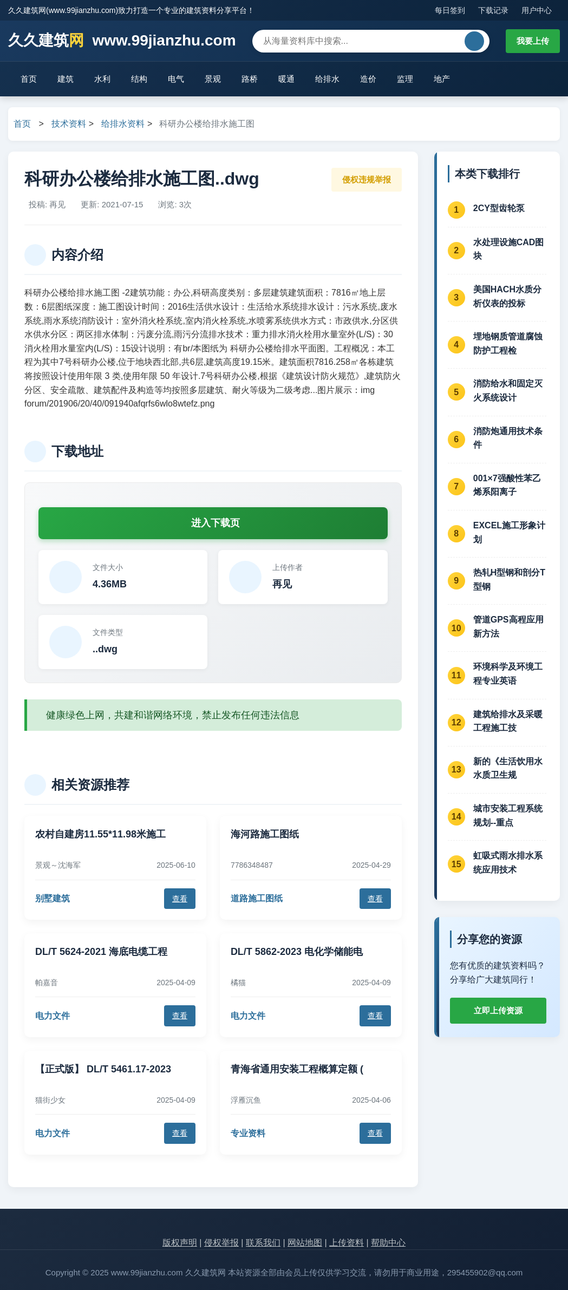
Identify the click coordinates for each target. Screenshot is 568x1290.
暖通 (286, 78)
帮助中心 (388, 1242)
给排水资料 (123, 123)
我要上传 (533, 40)
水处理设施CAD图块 (508, 249)
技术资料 (68, 123)
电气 (176, 78)
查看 (179, 898)
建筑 (65, 78)
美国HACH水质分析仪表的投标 (507, 296)
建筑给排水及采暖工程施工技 (508, 721)
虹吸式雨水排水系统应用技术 (508, 862)
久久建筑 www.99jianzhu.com (122, 41)
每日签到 (450, 10)
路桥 (249, 78)
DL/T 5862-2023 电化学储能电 (297, 951)
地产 (442, 78)
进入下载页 (215, 523)
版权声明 (179, 1242)
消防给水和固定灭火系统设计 (508, 390)
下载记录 (493, 10)
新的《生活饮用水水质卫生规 (508, 768)
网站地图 (305, 1242)
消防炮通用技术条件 (508, 438)
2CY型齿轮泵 (499, 208)
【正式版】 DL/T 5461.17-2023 (103, 1069)
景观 (213, 78)
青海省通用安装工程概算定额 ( (297, 1069)
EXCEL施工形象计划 (509, 532)
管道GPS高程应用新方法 (508, 626)
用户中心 (536, 10)
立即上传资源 (498, 1010)
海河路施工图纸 (265, 834)
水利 (102, 78)
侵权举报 (221, 1242)
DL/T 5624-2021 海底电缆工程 (101, 951)
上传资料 (346, 1242)
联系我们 (263, 1242)
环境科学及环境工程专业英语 (508, 673)
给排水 (327, 78)
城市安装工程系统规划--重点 (508, 815)
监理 (405, 78)
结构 (139, 78)
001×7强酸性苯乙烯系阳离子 (507, 485)
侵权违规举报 (366, 179)
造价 (368, 78)
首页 (29, 78)
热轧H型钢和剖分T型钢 (509, 579)
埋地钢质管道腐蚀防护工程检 (508, 343)
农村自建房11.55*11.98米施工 (100, 834)
